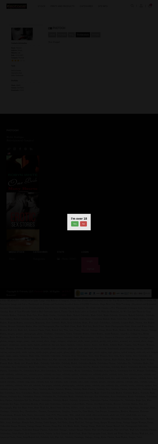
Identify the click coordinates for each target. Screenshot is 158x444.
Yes (75, 224)
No (83, 224)
